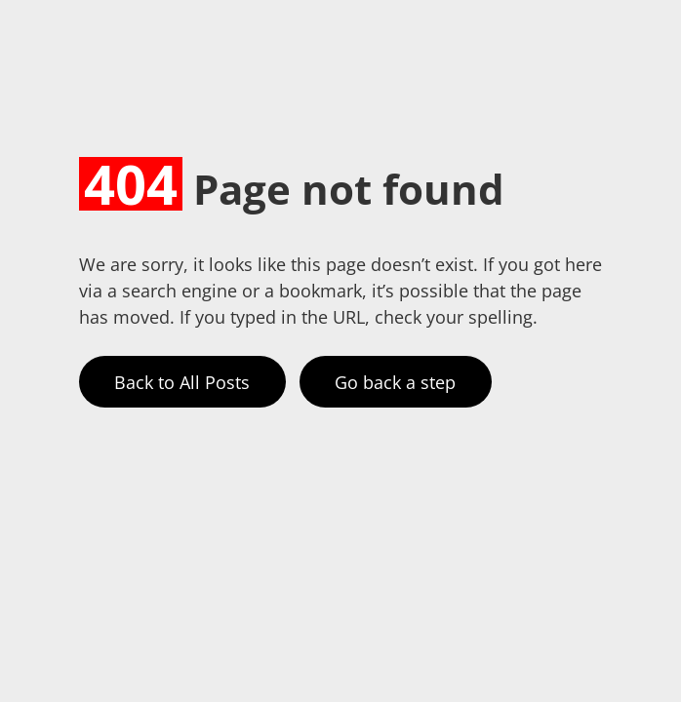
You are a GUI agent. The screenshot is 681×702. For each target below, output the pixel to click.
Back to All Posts (182, 382)
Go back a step (395, 382)
